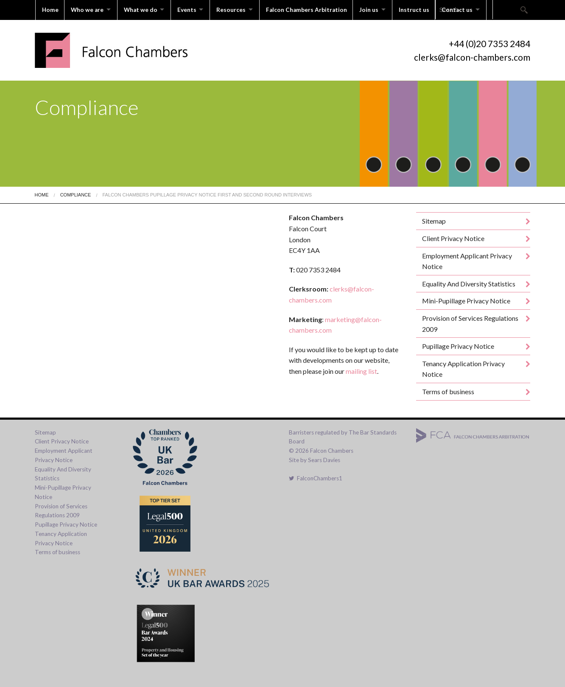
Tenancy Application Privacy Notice (463, 367)
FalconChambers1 (315, 477)
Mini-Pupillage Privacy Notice (466, 300)
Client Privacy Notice (453, 237)
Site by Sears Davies (314, 458)
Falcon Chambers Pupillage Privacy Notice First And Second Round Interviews (207, 193)
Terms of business (448, 391)
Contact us (466, 9)
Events (190, 9)
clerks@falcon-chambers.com (472, 55)
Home (50, 9)
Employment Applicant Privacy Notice (467, 259)
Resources (236, 9)
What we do (142, 9)
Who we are (88, 9)
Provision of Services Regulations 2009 (470, 322)
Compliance (75, 193)
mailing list (361, 370)
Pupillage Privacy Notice (458, 345)
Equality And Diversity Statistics (468, 282)
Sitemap (434, 220)
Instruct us (423, 9)
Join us (376, 9)
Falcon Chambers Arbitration (313, 9)
